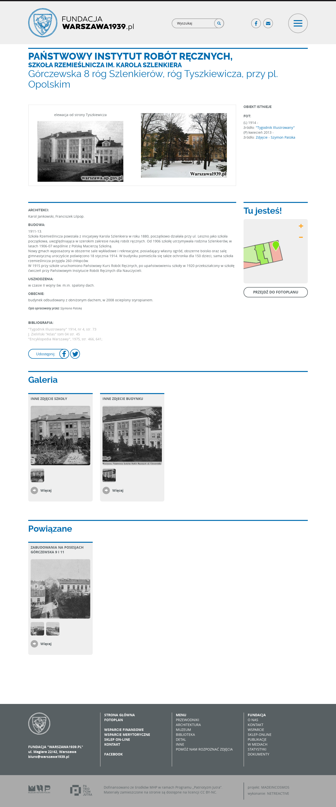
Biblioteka (185, 734)
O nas (253, 719)
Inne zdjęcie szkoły (49, 398)
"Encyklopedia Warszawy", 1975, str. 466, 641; (65, 339)
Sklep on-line (117, 739)
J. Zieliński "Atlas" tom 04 (49, 334)
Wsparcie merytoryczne (127, 734)
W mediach (257, 744)
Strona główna (119, 715)
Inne (180, 744)
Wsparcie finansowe (124, 729)
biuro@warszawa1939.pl (48, 756)
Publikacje (257, 739)
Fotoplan (113, 719)
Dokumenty (258, 754)
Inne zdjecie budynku (123, 398)
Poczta (268, 21)
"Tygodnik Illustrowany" (275, 127)
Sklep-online (259, 734)
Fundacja (257, 715)
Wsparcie (256, 729)
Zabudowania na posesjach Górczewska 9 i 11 (57, 549)
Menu (181, 715)
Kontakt (112, 744)
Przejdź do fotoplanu (275, 292)
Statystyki (257, 749)
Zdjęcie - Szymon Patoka (275, 137)
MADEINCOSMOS (275, 787)
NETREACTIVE (278, 793)
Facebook (256, 21)
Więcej (46, 490)
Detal (181, 739)
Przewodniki (187, 719)
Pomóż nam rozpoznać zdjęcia (204, 749)
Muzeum (183, 729)
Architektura (188, 724)
